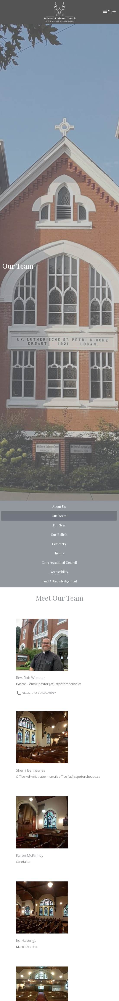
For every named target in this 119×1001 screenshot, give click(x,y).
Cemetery (59, 544)
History (59, 553)
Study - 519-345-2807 (39, 693)
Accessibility (59, 572)
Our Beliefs (59, 534)
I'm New (59, 525)
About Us (59, 506)
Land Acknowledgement (59, 581)
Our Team (59, 516)
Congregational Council (59, 562)
